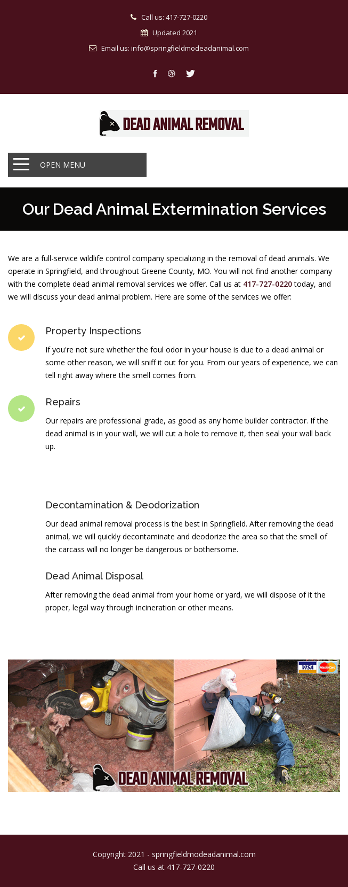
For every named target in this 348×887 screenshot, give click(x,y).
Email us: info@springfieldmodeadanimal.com (175, 48)
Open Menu (62, 165)
